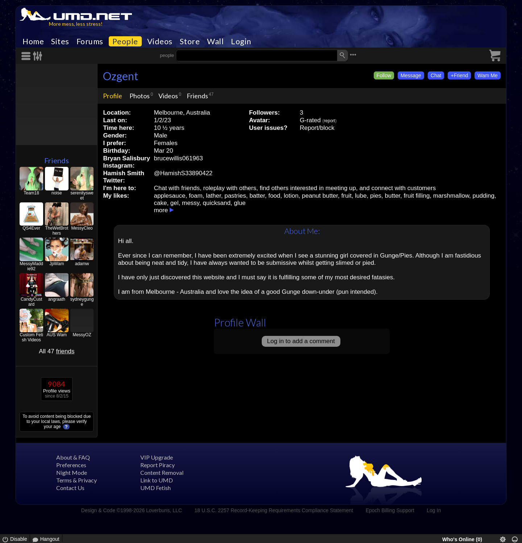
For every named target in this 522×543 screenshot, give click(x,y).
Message (411, 75)
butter (393, 195)
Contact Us (70, 487)
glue (239, 202)
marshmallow (451, 195)
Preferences (71, 464)
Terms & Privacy (76, 480)
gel (174, 202)
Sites (60, 41)
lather (213, 195)
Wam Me (487, 75)
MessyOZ (81, 334)
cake (160, 202)
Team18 (31, 193)
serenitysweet (81, 195)
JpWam (56, 263)
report (329, 120)
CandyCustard (31, 302)
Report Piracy (157, 464)
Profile (112, 96)
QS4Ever (31, 228)
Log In (434, 510)
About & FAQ (73, 457)
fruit (346, 195)
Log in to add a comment (301, 341)
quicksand (217, 202)
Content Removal (161, 472)
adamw (82, 263)
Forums (89, 41)
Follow (384, 75)
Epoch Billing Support (390, 510)
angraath (56, 299)
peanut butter (320, 195)
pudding (483, 195)
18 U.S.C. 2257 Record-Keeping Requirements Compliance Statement (274, 510)
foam (196, 195)
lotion (291, 195)
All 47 (56, 351)
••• (353, 54)
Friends (56, 160)
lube (360, 195)
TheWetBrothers (56, 231)
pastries (235, 195)
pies (375, 195)
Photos (139, 96)
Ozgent (120, 75)
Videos (160, 41)
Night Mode (71, 472)
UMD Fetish (155, 487)
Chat (436, 75)
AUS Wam (57, 334)
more (161, 210)
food (274, 195)
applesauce (169, 195)
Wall (215, 41)
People (125, 41)
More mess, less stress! (76, 24)
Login (241, 41)
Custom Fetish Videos (31, 337)
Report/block (317, 127)
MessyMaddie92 (31, 266)
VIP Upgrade (156, 457)
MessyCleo (81, 228)
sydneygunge (82, 302)
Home (33, 41)
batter (257, 195)
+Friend (459, 75)
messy (190, 202)
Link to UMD (156, 480)
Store (190, 41)
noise (56, 193)
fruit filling (417, 195)
